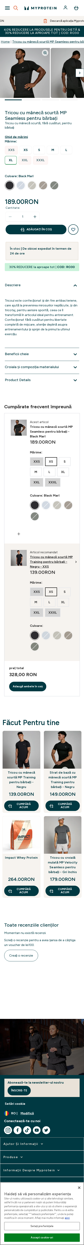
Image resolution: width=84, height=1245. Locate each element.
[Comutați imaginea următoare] (80, 73)
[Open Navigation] (7, 8)
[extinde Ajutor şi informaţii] (23, 1144)
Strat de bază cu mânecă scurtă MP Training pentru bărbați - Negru (62, 780)
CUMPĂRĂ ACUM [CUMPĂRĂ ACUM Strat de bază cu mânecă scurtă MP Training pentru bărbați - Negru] (60, 805)
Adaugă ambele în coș (28, 686)
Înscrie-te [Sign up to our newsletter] (19, 1090)
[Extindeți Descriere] (42, 285)
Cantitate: (13, 208)
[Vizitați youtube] (37, 1130)
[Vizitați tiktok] (27, 1130)
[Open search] (16, 8)
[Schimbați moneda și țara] (42, 1113)
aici (67, 1217)
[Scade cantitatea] (10, 217)
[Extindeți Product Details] (42, 380)
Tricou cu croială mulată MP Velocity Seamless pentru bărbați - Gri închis (63, 865)
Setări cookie (15, 1104)
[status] (23, 217)
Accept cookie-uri (42, 1237)
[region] (42, 1213)
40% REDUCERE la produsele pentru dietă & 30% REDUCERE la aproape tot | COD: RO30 (42, 31)
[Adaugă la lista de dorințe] (73, 229)
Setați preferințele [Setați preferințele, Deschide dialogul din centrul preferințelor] (42, 1226)
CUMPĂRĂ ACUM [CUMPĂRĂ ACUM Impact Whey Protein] (19, 890)
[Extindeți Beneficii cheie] (42, 354)
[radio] (11, 150)
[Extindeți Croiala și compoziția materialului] (42, 367)
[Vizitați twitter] (46, 1130)
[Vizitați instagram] (8, 1130)
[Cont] (65, 8)
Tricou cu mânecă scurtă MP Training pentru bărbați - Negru (21, 780)
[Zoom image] (45, 53)
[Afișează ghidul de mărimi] (17, 137)
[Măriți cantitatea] (35, 217)
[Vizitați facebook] (18, 1130)
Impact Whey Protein (21, 857)
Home (5, 42)
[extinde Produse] (13, 1157)
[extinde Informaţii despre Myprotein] (31, 1170)
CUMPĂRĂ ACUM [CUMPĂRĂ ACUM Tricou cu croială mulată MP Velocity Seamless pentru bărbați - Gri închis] (60, 890)
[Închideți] (79, 1187)
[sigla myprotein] (40, 8)
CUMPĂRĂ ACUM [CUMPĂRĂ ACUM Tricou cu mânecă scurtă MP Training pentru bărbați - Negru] (19, 805)
